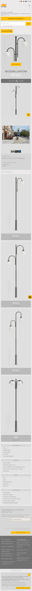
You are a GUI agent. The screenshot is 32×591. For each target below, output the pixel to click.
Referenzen (5, 486)
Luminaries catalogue (8, 494)
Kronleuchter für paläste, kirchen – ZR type (12, 469)
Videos (4, 480)
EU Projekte (5, 454)
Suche (28, 23)
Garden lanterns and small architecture (12, 498)
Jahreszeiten (6, 484)
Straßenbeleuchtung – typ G (9, 465)
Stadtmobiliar (6, 471)
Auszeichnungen (7, 450)
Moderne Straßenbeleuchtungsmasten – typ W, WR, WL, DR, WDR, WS (16, 14)
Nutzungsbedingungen (8, 456)
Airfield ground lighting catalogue (10, 502)
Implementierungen (7, 482)
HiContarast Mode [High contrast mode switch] (7, 31)
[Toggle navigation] (29, 5)
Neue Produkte (6, 463)
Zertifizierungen (6, 452)
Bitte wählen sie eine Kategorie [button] (15, 18)
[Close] (29, 574)
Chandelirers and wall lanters (9, 496)
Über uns (5, 448)
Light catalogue (6, 492)
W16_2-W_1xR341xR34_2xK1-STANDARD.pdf (14, 158)
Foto (4, 478)
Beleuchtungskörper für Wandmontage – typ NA (14, 467)
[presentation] (20, 524)
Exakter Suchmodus (7, 26)
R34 (5, 166)
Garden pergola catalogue (9, 500)
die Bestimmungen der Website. (23, 588)
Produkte (4, 12)
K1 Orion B (6, 164)
